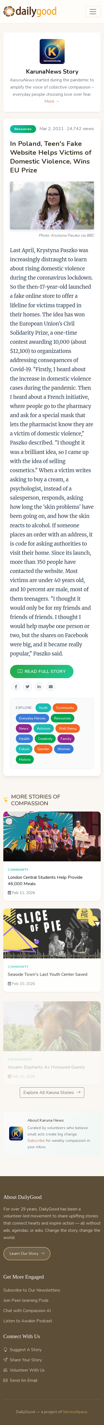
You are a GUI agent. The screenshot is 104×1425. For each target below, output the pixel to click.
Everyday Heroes (32, 718)
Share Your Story (22, 1360)
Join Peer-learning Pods (26, 1300)
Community (65, 708)
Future (24, 749)
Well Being (68, 728)
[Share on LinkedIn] (39, 687)
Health (24, 738)
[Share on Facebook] (15, 687)
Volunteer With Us (24, 1370)
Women (63, 749)
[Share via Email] (50, 687)
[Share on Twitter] (27, 687)
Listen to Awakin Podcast (27, 1321)
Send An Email (20, 1380)
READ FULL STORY (42, 672)
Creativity (45, 738)
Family (66, 738)
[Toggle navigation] (93, 11)
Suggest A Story (22, 1349)
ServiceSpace (75, 1411)
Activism (43, 728)
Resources (62, 718)
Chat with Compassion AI (27, 1310)
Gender (43, 749)
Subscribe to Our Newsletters (31, 1290)
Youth (43, 708)
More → (52, 101)
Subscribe (36, 1140)
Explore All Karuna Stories (52, 1093)
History (25, 759)
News (24, 728)
